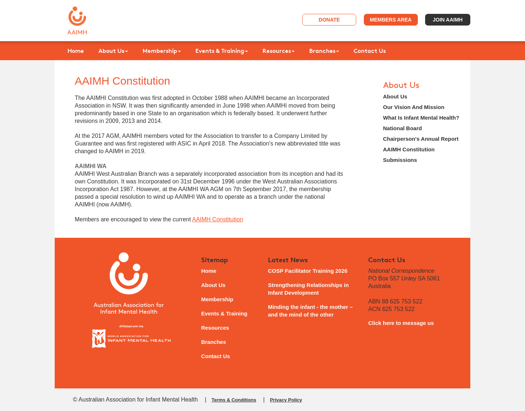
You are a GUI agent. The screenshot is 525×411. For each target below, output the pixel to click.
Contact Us (370, 50)
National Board (402, 128)
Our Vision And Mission (413, 107)
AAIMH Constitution (217, 219)
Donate (329, 20)
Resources (278, 50)
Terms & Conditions (233, 400)
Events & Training (221, 50)
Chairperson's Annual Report (421, 139)
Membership (162, 50)
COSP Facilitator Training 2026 (307, 271)
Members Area (391, 20)
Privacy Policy (286, 400)
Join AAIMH (448, 20)
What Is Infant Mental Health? (421, 118)
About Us (113, 50)
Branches (324, 50)
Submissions (400, 160)
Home (75, 50)
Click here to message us (401, 323)
